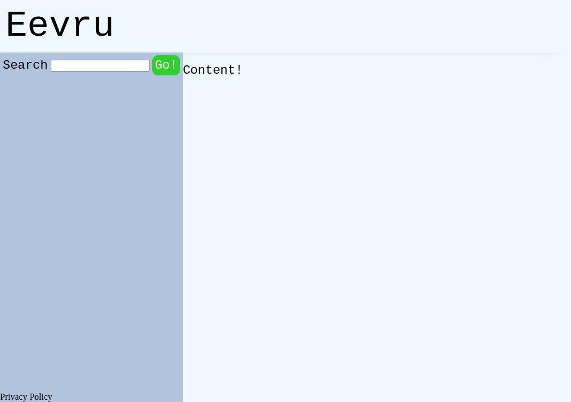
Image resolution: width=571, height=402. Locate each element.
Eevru (60, 26)
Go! (166, 65)
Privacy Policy (26, 396)
